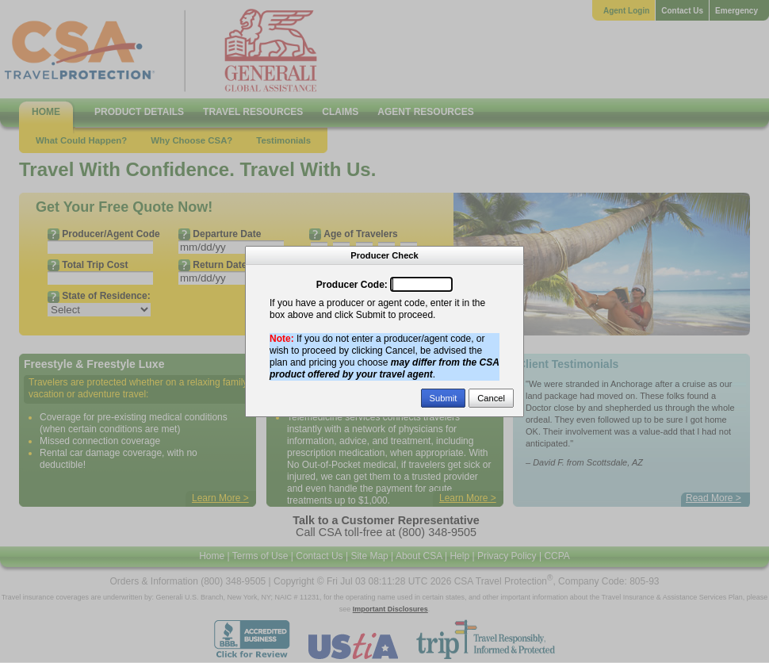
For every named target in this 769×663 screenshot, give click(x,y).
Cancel (491, 398)
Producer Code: (352, 284)
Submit (443, 398)
